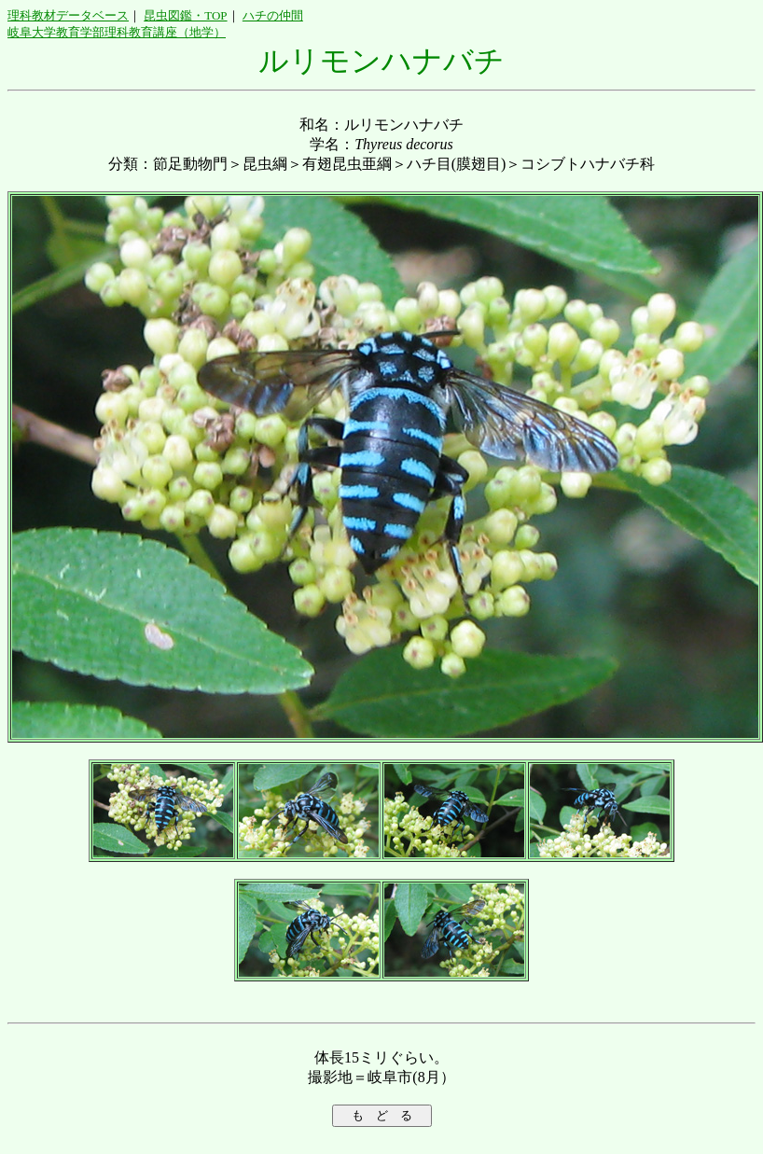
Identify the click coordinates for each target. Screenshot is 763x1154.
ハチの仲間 (273, 15)
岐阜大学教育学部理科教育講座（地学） (116, 32)
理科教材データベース (68, 15)
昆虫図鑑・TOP (185, 15)
